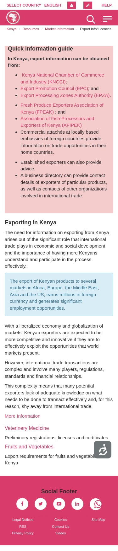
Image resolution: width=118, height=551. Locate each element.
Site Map (98, 520)
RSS (22, 526)
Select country (24, 5)
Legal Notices (22, 520)
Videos (60, 533)
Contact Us (60, 526)
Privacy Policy (22, 533)
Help (107, 5)
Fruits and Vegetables (29, 446)
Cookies (60, 520)
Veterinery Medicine (27, 428)
